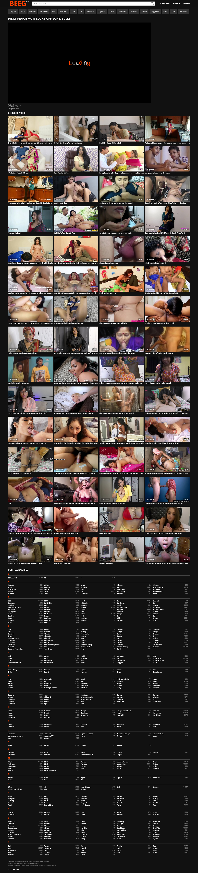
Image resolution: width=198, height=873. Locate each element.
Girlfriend (47, 697)
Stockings (156, 834)
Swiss (119, 839)
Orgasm (155, 787)
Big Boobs (156, 607)
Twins (112, 12)
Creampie (11, 645)
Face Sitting (48, 679)
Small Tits (90, 12)
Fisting (119, 683)
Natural (10, 778)
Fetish (155, 681)
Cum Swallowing (122, 647)
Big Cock (120, 609)
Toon (9, 852)
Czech (119, 649)
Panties (155, 796)
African (46, 585)
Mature (155, 764)
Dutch (155, 663)
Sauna (83, 822)
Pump (119, 805)
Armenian (156, 589)
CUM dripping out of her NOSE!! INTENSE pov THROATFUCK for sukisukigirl (167, 563)
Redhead (47, 812)
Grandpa (11, 701)
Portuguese (48, 803)
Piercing (11, 801)
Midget (119, 766)
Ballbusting (84, 603)
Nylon (82, 780)
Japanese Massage (123, 734)
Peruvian (84, 799)
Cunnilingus (48, 649)
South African (121, 830)
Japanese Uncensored (15, 736)
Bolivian (156, 614)
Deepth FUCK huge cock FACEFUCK (66, 533)
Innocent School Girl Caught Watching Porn (68, 323)
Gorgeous (120, 699)
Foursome (156, 686)
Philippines (120, 799)
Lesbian (47, 755)
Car (9, 632)
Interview (11, 727)
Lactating (11, 752)
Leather (155, 752)
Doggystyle (157, 658)
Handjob (83, 711)
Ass (82, 591)
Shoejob (47, 826)
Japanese (47, 734)
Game (46, 695)
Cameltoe (120, 630)
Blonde (83, 614)
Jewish (155, 736)
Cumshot (156, 647)
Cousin (119, 642)
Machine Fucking (122, 762)
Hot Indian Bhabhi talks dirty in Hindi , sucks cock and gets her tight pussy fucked (76, 263)
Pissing (46, 801)
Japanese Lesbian (87, 734)
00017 (10, 503)
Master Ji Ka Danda (14, 233)
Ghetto (10, 697)
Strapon (10, 837)
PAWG (10, 796)
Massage (84, 764)
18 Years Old (12, 578)
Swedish (11, 839)
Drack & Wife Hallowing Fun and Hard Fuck (159, 323)
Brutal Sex (47, 620)
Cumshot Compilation (15, 649)
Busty (46, 622)
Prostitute (156, 803)
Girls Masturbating (87, 697)
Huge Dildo (120, 715)
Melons (46, 766)
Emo (154, 670)
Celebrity (11, 634)
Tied (73, 12)
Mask (46, 764)
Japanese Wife (49, 736)
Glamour (120, 697)
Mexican (134, 12)
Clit (154, 636)
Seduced (11, 824)
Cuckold (11, 647)
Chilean (119, 634)
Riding (119, 812)
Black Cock (48, 614)
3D (45, 578)
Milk (9, 768)
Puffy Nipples (85, 805)
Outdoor (83, 789)
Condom (83, 640)
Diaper (10, 658)
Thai (118, 848)
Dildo (165, 12)
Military (155, 766)
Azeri (155, 594)
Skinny (46, 828)
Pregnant (84, 803)
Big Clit (83, 609)
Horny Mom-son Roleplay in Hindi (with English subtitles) (27, 413)
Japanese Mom (158, 734)
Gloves (46, 699)
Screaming (120, 822)
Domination (48, 660)
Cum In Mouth (85, 647)
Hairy (10, 711)
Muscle (10, 770)
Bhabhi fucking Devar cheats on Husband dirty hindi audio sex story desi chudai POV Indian (30, 143)
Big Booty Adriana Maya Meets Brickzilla (113, 323)
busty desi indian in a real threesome (157, 173)
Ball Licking (48, 603)
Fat (45, 681)
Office (10, 787)
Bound (10, 618)
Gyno (82, 704)
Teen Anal (63, 12)
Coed (118, 638)
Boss (118, 616)
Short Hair (120, 826)
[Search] (152, 3)
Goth (154, 699)
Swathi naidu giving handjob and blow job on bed (115, 203)
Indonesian (48, 724)
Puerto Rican (48, 805)
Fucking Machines (50, 688)
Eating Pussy (12, 670)
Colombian (11, 640)
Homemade (122, 12)
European (84, 672)
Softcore (11, 830)
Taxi (82, 846)
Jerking (119, 736)
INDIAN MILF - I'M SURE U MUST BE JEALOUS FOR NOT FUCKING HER (30, 323)
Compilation (48, 640)
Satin (46, 822)
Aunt (46, 594)
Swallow (156, 837)
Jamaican (11, 734)
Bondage (11, 616)
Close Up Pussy (13, 638)
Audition (11, 594)
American (84, 587)
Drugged (120, 663)
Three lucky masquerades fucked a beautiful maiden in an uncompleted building (167, 473)
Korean (119, 745)
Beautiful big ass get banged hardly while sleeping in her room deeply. (30, 533)
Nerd (46, 778)
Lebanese (11, 755)
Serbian (83, 824)
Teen (173, 12)
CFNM (46, 630)
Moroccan (156, 768)
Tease (155, 846)
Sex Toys (120, 824)
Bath (45, 605)
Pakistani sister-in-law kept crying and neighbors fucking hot (74, 473)
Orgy (45, 789)
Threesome (12, 850)
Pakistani (84, 796)
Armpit (10, 591)
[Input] (93, 4)
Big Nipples (12, 612)
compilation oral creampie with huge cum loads (115, 233)
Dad (81, 12)
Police (83, 801)
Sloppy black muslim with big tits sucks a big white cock (164, 503)
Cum (45, 647)
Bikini (82, 612)
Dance (46, 656)
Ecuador (47, 670)
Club (82, 638)
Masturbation (121, 764)
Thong (155, 848)
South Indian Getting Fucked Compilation (68, 143)
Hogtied (119, 713)
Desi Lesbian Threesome (62, 563)
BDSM (83, 601)
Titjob (119, 850)
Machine (83, 762)
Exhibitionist (157, 672)
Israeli (119, 727)
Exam (119, 672)
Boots (82, 616)
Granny (46, 701)
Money (119, 768)
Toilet (155, 850)
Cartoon (47, 632)
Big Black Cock (122, 607)
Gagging (11, 695)
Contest (119, 640)
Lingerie (119, 755)
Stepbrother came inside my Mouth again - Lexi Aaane (163, 533)
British (155, 618)
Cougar (46, 642)
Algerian (156, 585)
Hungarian (11, 717)
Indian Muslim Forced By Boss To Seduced (22, 353)
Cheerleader (85, 634)
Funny (119, 688)
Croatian (120, 645)
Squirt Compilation (14, 834)
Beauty (155, 605)
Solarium (47, 830)
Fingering (47, 683)
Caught (155, 632)
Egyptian (83, 670)
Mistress (47, 768)
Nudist (10, 780)
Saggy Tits (155, 12)
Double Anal (121, 660)
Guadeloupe (157, 701)
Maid (155, 762)
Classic (119, 636)
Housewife (84, 715)
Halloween (48, 711)
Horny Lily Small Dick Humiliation (19, 473)
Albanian (120, 585)
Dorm (82, 660)
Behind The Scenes (14, 607)
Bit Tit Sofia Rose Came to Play (64, 233)
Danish (83, 656)
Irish (82, 727)
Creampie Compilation (51, 645)
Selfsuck (47, 824)
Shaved (155, 824)
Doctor (119, 658)
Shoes (83, 826)
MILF (23, 12)
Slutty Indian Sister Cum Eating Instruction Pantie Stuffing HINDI (76, 353)
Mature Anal (12, 766)
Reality (10, 812)
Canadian (156, 630)
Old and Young (85, 787)
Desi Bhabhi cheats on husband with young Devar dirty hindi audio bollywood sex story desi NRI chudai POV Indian (30, 263)
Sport (119, 832)
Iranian (46, 727)
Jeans (83, 736)
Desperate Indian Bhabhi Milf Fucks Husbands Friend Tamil (165, 233)
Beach (119, 605)
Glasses (156, 697)
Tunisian (11, 855)
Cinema (83, 636)
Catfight (119, 632)
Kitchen (83, 745)
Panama (119, 796)
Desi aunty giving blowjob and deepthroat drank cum (117, 353)
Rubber (83, 814)
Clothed (47, 638)
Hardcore (156, 711)
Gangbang (84, 695)
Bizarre (155, 612)
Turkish (46, 855)
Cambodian (84, 630)
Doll (9, 660)
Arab (82, 589)
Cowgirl (155, 642)
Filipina (144, 12)
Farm (155, 679)
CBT (9, 630)
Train (155, 852)
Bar (154, 603)
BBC (9, 601)
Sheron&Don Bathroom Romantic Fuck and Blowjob (116, 413)
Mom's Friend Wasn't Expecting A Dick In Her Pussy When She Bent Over (76, 383)
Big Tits (46, 612)
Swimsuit (47, 839)
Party (46, 799)
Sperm (83, 832)
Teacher (119, 846)
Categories (165, 3)
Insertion (84, 724)
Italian (155, 727)
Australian (84, 594)
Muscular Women (50, 770)
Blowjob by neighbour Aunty (108, 263)
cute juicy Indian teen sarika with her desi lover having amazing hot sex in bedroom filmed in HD (30, 293)
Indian (10, 724)
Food (46, 686)
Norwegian (156, 778)
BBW (46, 601)
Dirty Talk (13, 12)
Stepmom (84, 834)
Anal (118, 587)
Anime (46, 589)
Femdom (120, 681)
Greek (83, 701)
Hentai (46, 713)
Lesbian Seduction (87, 755)
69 (81, 578)
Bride (118, 618)
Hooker (10, 715)
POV (45, 796)
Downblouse (48, 663)
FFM (9, 679)
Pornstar (11, 803)
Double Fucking (158, 660)
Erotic (10, 672)
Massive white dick (60, 203)
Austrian (120, 594)
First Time (84, 683)
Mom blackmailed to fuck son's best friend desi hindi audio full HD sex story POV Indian (30, 203)
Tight (82, 850)
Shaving (11, 826)
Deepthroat (120, 656)
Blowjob (119, 614)
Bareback (11, 605)
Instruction (120, 724)
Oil (45, 787)
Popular (176, 3)
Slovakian (84, 828)
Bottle (155, 616)
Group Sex (120, 701)
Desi (17, 109)
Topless (47, 852)
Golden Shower (86, 699)
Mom (82, 768)
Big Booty (11, 609)
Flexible (10, 686)
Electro (119, 670)
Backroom (11, 603)
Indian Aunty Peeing (106, 563)
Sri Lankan (43, 12)
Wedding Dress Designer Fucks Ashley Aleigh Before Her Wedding (121, 443)
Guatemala (11, 704)
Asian (46, 591)
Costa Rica (11, 642)
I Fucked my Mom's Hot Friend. (18, 173)
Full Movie (84, 688)
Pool (154, 801)
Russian (156, 814)
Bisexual (120, 612)
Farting (10, 681)
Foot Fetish (84, 686)
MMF (46, 762)
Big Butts (47, 609)
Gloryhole (11, 699)
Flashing (156, 683)
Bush (9, 622)
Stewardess (121, 834)
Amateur (47, 587)
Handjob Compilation (124, 711)
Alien (10, 587)
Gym (45, 704)
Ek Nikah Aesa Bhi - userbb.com (19, 383)
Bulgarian (120, 620)
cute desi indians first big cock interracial (159, 353)
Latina (83, 752)
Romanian (11, 814)
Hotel (46, 715)
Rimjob (155, 812)
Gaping (119, 695)
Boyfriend (47, 618)
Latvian (119, 752)
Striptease (47, 837)
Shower (155, 826)
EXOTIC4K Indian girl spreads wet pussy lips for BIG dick (27, 443)
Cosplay (156, 640)
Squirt (155, 832)
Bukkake (83, 620)
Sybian (155, 839)
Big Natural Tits (158, 609)
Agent (83, 585)
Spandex (156, 830)
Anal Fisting (12, 589)
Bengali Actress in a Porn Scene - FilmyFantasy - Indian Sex (165, 203)
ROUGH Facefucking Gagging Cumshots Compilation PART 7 (74, 503)
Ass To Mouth (158, 591)
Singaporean (12, 828)
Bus (154, 620)
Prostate (120, 803)
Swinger (83, 839)
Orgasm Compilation (15, 789)
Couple (83, 642)
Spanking (47, 832)
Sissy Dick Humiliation (61, 173)
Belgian (46, 607)
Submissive (121, 837)
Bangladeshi (121, 603)
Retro (82, 812)
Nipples (119, 778)
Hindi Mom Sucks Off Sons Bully (110, 143)
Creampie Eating (86, 645)
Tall (9, 846)
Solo (82, 830)
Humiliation (157, 715)
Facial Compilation (123, 679)
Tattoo (46, 846)
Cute (82, 649)
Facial (83, 679)
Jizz (9, 738)
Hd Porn (16, 869)
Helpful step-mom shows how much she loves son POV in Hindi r (121, 383)
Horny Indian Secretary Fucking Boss (112, 503)
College (155, 638)
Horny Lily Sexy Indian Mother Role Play (158, 383)
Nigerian (83, 778)
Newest (186, 3)
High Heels (84, 713)
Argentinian (121, 589)
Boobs (46, 616)
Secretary (156, 822)
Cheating (32, 12)
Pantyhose (11, 799)
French (10, 688)
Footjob (119, 686)
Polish (119, 801)
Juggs (46, 738)
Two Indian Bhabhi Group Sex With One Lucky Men (162, 293)
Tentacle (83, 848)
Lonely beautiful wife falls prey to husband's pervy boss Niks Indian (121, 173)
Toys (118, 852)
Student (83, 837)
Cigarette (102, 12)
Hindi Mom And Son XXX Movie (155, 263)
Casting (83, 632)
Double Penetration (14, 663)
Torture (83, 852)
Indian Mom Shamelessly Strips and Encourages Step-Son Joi (75, 293)
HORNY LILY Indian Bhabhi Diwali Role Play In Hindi (25, 563)
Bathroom (84, 605)
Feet (53, 12)
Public (10, 805)
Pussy (155, 805)
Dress (82, 663)
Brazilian (83, 618)
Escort (46, 672)
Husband (47, 717)
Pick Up (155, 799)
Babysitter (156, 601)
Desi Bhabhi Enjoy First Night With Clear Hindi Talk (162, 443)
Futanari (156, 688)
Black (10, 614)
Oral (118, 787)
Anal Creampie (158, 587)
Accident (11, 585)
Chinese (156, 634)
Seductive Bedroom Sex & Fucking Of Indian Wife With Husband (166, 413)
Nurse (46, 780)
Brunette (11, 620)
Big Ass (83, 607)
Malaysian (11, 764)
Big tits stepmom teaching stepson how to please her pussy (74, 413)
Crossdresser (157, 645)
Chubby (10, 636)
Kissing (46, 745)
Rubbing (119, 814)
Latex (46, 752)
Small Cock (121, 828)
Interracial (183, 12)
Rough (46, 814)
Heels (10, 713)
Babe (118, 601)
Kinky (10, 745)
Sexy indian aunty (105, 533)
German (156, 695)
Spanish (11, 832)
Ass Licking (121, 591)
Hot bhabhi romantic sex (107, 293)
